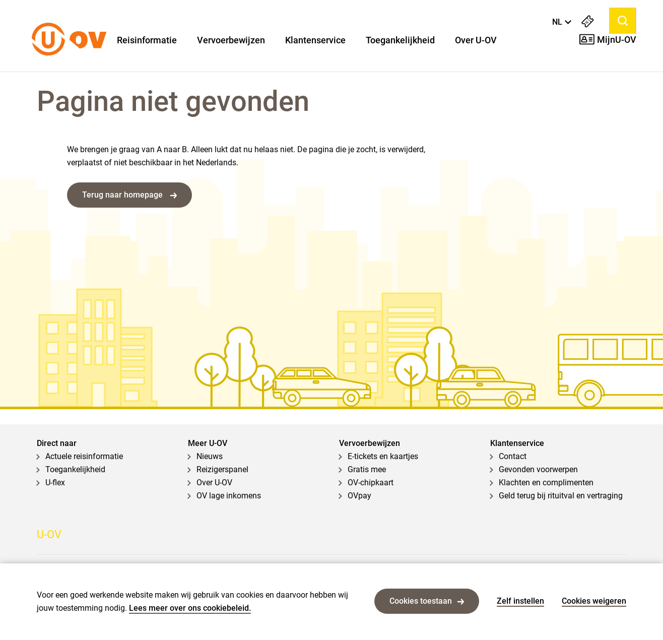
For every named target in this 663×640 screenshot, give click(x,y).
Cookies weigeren (594, 601)
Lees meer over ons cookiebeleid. (190, 608)
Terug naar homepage (129, 195)
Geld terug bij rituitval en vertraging (561, 495)
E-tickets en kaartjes (383, 456)
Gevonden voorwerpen (538, 469)
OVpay (359, 495)
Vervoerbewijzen (231, 40)
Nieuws (209, 456)
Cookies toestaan (426, 601)
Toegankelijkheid (400, 40)
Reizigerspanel (222, 469)
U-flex (55, 482)
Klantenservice (315, 40)
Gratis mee (367, 469)
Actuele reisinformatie (84, 456)
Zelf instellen (520, 601)
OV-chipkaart (370, 482)
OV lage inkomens (228, 495)
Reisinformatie (147, 40)
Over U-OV (476, 40)
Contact (512, 456)
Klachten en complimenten (546, 482)
